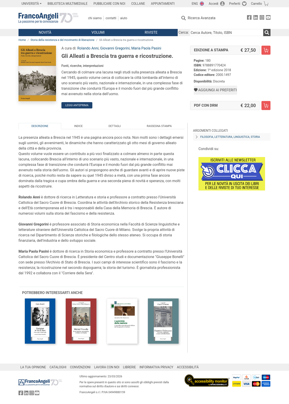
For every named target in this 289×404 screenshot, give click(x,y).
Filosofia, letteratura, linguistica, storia (230, 137)
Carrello (256, 3)
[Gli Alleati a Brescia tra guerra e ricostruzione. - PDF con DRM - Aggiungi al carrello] (265, 105)
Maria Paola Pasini (146, 48)
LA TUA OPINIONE (33, 367)
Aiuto (123, 18)
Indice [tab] (78, 126)
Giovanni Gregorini (115, 48)
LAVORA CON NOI (106, 367)
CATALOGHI (58, 367)
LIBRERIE (129, 367)
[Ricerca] (266, 32)
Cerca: (184, 32)
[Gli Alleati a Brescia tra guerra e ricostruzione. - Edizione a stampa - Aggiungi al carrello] (265, 50)
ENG (195, 3)
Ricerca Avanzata (202, 18)
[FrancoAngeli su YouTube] (268, 18)
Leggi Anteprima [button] (77, 105)
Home (22, 40)
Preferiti (234, 3)
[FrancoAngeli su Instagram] (262, 18)
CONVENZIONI (80, 367)
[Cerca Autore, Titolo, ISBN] (226, 32)
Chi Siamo (95, 18)
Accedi (213, 3)
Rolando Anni (88, 48)
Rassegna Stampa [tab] (159, 126)
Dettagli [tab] (115, 126)
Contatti (110, 18)
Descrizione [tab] (39, 126)
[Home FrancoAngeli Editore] (48, 18)
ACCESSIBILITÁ (188, 367)
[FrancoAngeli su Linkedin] (255, 18)
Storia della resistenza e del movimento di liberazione (62, 40)
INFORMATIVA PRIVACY (156, 367)
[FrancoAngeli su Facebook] (249, 18)
